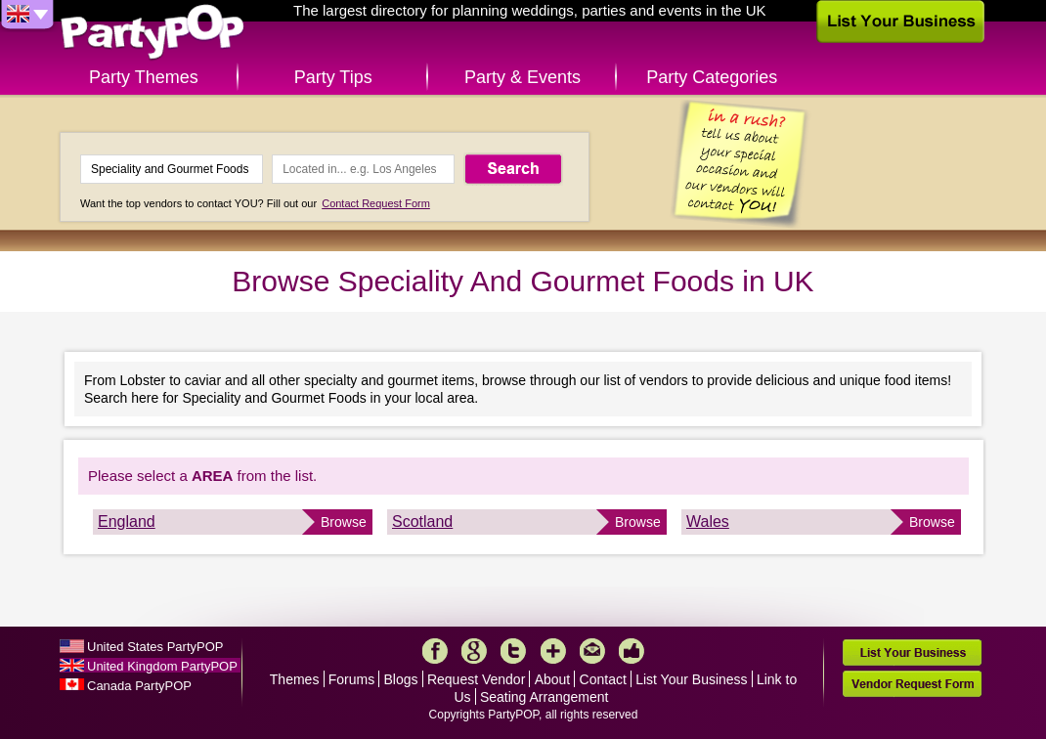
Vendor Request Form (912, 684)
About (553, 679)
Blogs (401, 679)
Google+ (474, 651)
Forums (351, 679)
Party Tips (333, 77)
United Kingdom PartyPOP (162, 666)
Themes (295, 679)
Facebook (435, 651)
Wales (707, 521)
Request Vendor (476, 679)
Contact (603, 679)
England (126, 521)
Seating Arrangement (544, 697)
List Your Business (691, 679)
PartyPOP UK (152, 33)
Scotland (422, 521)
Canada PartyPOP (139, 685)
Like (631, 651)
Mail (592, 651)
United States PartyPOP (155, 646)
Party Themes (143, 77)
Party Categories (711, 77)
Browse (344, 522)
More (553, 651)
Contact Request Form (376, 203)
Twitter (513, 651)
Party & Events (522, 77)
